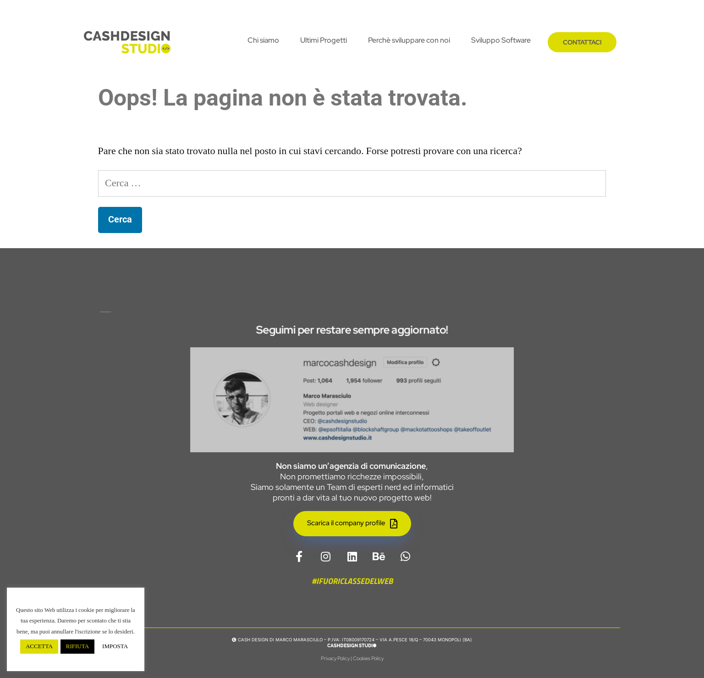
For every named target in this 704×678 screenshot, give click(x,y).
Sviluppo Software (501, 40)
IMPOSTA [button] (115, 646)
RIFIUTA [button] (77, 646)
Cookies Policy (368, 658)
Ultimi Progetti (323, 40)
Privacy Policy (335, 658)
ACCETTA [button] (39, 646)
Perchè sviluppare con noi (409, 40)
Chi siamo (263, 40)
